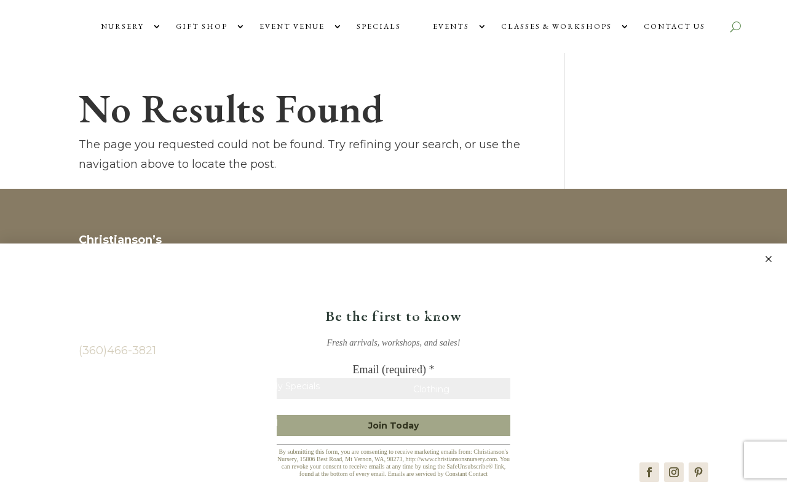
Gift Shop (201, 26)
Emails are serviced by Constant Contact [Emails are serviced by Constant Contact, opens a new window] (438, 473)
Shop (424, 279)
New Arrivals (439, 298)
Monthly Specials (283, 387)
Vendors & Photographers (634, 279)
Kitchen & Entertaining (462, 371)
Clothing (431, 390)
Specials (379, 26)
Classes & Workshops (556, 26)
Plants (260, 368)
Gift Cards (268, 313)
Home (261, 294)
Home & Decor (445, 334)
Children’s (433, 353)
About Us (267, 331)
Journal (262, 424)
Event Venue (292, 26)
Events (451, 26)
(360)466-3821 (117, 350)
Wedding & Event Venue (632, 298)
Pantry (427, 316)
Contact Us (674, 26)
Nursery (122, 26)
